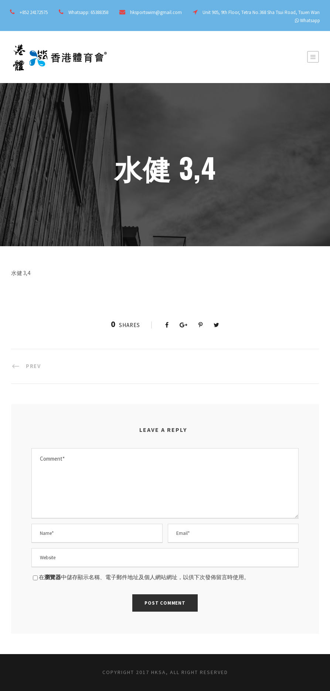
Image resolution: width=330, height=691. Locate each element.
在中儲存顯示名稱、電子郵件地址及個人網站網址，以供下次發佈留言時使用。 (144, 577)
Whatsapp (310, 20)
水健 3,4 (20, 272)
